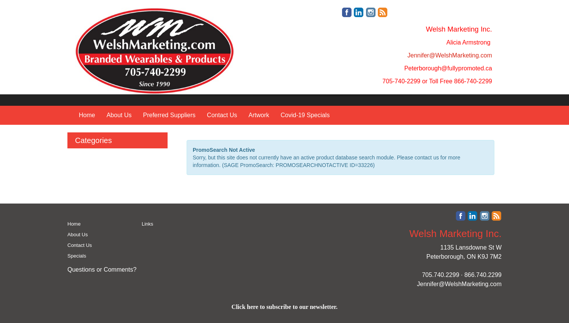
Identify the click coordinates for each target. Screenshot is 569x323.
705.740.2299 (440, 275)
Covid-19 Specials (305, 115)
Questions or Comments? (101, 269)
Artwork (258, 115)
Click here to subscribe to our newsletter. (284, 307)
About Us (119, 115)
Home (87, 115)
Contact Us (222, 115)
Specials (76, 256)
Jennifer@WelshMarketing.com (459, 284)
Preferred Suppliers (169, 115)
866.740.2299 (483, 275)
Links (147, 224)
